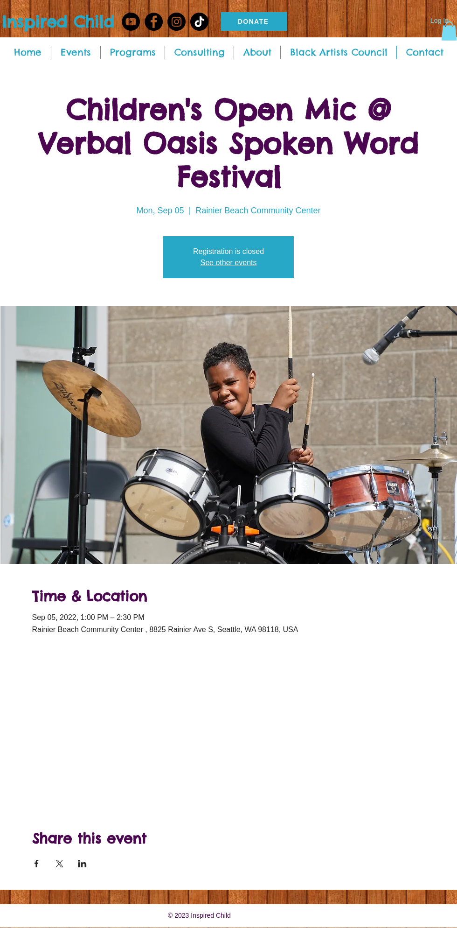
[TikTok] (199, 22)
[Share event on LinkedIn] (82, 863)
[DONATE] (254, 21)
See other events (229, 263)
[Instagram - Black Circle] (176, 22)
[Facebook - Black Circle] (154, 22)
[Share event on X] (59, 863)
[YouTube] (131, 22)
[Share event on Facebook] (36, 863)
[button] (449, 31)
